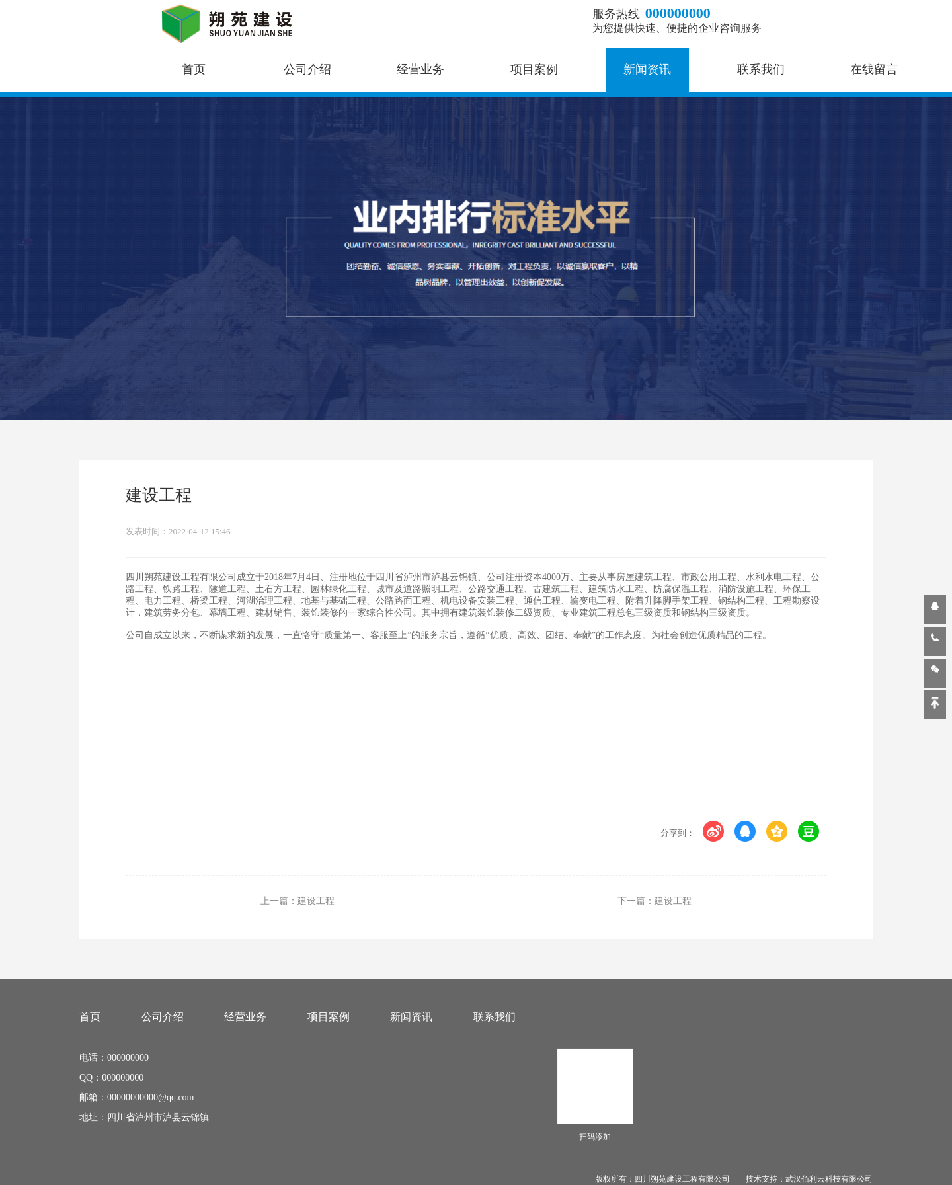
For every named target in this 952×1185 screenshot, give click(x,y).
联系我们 (761, 69)
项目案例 (534, 69)
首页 (194, 69)
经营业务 (420, 69)
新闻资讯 (647, 69)
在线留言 (874, 69)
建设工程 (316, 901)
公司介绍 (307, 69)
